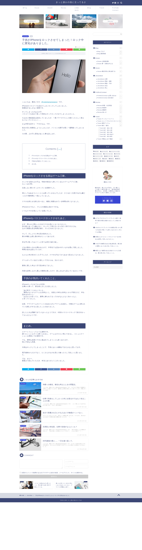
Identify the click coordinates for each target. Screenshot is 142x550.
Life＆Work (77, 8)
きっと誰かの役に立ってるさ (71, 2)
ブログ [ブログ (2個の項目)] (118, 153)
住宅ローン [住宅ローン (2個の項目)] (98, 158)
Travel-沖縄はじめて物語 (109, 139)
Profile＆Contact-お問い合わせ (109, 96)
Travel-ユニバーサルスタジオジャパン (109, 121)
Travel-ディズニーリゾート (109, 119)
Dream (50, 8)
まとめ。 (34, 164)
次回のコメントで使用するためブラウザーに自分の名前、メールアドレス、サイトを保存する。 (53, 472)
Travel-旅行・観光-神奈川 (106, 134)
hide (59, 149)
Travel (101, 8)
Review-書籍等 (109, 110)
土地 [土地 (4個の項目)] (105, 158)
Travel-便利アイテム (109, 123)
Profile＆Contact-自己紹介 (109, 98)
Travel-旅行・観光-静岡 (106, 136)
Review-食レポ (109, 112)
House (37, 8)
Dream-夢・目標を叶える (109, 64)
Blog (89, 8)
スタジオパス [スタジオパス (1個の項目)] (98, 153)
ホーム (25, 8)
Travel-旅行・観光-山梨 (106, 130)
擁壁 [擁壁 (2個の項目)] (118, 158)
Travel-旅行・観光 (109, 125)
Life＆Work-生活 (109, 86)
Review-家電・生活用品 (109, 105)
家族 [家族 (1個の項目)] (111, 158)
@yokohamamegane (49, 102)
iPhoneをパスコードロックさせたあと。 (45, 158)
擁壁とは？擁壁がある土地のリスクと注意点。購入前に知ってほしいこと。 (108, 252)
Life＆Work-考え (109, 88)
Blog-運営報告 (109, 54)
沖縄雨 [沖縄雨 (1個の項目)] (103, 161)
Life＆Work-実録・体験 (109, 81)
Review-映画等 (109, 108)
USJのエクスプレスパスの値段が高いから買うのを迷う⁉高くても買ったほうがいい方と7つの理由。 (108, 230)
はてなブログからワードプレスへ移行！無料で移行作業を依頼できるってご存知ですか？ (108, 221)
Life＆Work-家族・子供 (109, 83)
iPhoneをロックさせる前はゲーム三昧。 (45, 155)
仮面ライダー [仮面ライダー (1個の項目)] (109, 156)
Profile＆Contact (115, 8)
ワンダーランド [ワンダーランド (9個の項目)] (98, 156)
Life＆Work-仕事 (109, 79)
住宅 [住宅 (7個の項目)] (117, 156)
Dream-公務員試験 (109, 61)
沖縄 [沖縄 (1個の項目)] (96, 161)
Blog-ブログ (109, 51)
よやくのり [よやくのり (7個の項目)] (104, 151)
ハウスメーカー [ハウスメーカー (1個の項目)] (108, 153)
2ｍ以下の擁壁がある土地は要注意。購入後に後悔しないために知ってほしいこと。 (108, 245)
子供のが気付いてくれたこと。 (42, 161)
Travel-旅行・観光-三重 (106, 128)
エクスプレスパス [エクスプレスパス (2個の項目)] (115, 151)
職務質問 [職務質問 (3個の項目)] (110, 161)
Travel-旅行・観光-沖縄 (106, 132)
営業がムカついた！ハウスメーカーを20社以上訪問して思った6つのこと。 (108, 238)
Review (63, 8)
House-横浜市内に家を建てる (109, 71)
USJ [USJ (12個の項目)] (96, 151)
